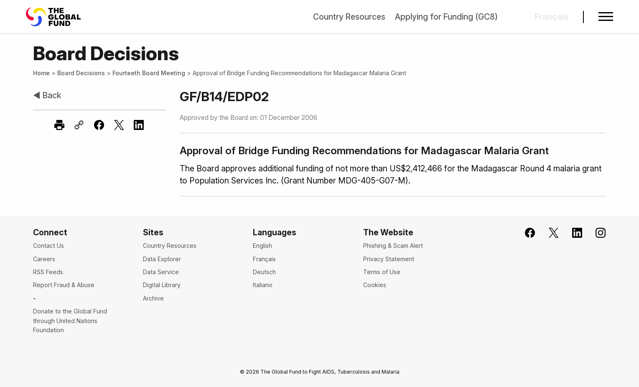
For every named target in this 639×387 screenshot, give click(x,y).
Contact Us (48, 245)
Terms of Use (381, 271)
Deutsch (264, 271)
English (262, 245)
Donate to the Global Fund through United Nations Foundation (70, 321)
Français (264, 258)
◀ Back (47, 95)
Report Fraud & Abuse (63, 284)
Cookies (374, 284)
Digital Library (162, 284)
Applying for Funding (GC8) (446, 17)
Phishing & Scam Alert (393, 245)
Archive (153, 298)
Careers (44, 258)
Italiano (262, 284)
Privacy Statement (388, 258)
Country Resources (349, 17)
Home (41, 72)
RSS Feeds (48, 271)
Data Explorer (162, 258)
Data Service (161, 271)
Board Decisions (81, 72)
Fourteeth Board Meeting (148, 72)
